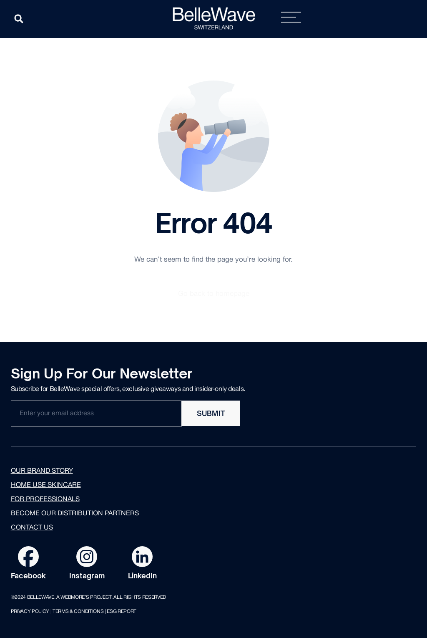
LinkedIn (142, 575)
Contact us (32, 528)
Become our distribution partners (75, 514)
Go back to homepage (213, 294)
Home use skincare (46, 485)
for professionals (45, 499)
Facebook (28, 575)
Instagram (87, 575)
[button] (19, 19)
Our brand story (42, 471)
